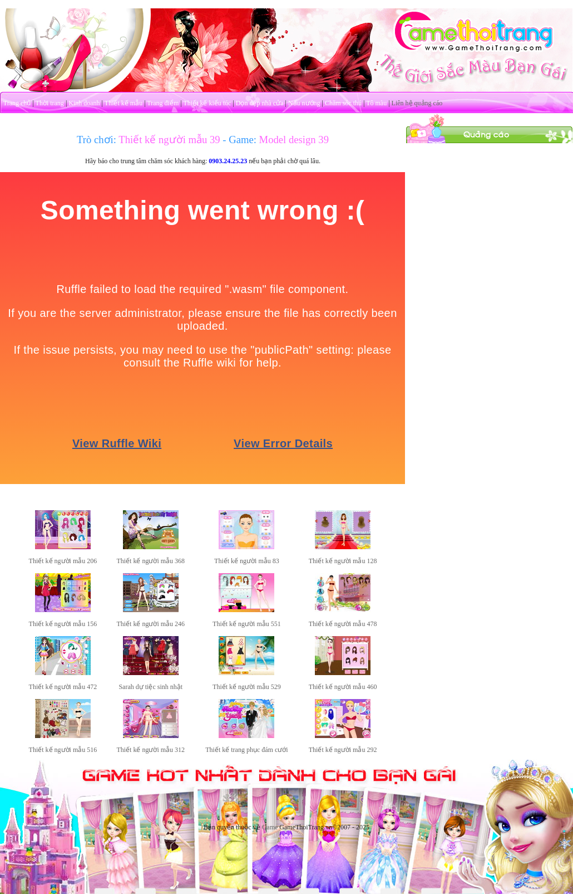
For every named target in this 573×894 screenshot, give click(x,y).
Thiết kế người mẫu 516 (63, 750)
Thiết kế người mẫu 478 (343, 624)
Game (270, 827)
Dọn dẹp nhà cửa (260, 103)
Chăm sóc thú (343, 103)
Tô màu (376, 103)
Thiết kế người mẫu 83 (246, 561)
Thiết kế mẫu (123, 103)
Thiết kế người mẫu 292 (343, 750)
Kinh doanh (84, 103)
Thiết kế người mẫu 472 (63, 687)
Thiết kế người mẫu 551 (247, 624)
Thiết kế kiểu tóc (207, 103)
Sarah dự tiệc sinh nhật (150, 687)
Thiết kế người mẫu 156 (63, 624)
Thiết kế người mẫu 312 (150, 750)
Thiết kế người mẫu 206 (63, 561)
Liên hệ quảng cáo (417, 103)
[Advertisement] (489, 213)
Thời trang (50, 103)
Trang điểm (163, 103)
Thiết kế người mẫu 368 (150, 561)
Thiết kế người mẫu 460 (343, 687)
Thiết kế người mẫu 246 (150, 624)
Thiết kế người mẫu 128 (343, 561)
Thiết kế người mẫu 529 (247, 687)
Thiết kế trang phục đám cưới (246, 750)
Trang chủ (17, 103)
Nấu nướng (304, 103)
